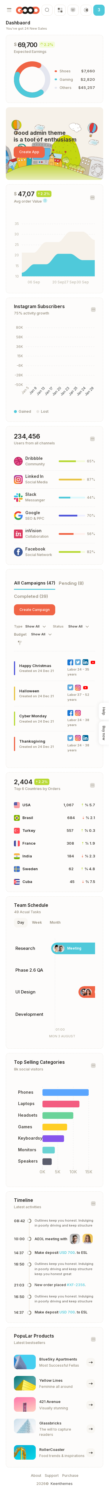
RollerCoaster (52, 1449)
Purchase (70, 1475)
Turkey (28, 830)
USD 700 (67, 1252)
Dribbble (34, 458)
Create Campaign (34, 609)
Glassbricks (50, 1423)
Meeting (74, 948)
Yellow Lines (50, 1380)
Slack (30, 494)
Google (32, 512)
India (27, 856)
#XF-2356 (76, 1285)
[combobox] (36, 626)
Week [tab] (37, 922)
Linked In (34, 476)
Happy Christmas (35, 666)
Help (104, 711)
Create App (29, 152)
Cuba (27, 882)
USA (26, 805)
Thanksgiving (32, 741)
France (28, 843)
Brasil (27, 818)
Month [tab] (55, 922)
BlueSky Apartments (58, 1359)
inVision (33, 530)
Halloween (29, 691)
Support (52, 1475)
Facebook (35, 549)
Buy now (104, 733)
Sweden (30, 869)
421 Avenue (49, 1401)
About (36, 1475)
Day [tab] (20, 922)
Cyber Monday (33, 716)
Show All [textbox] (32, 626)
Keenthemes (62, 1483)
